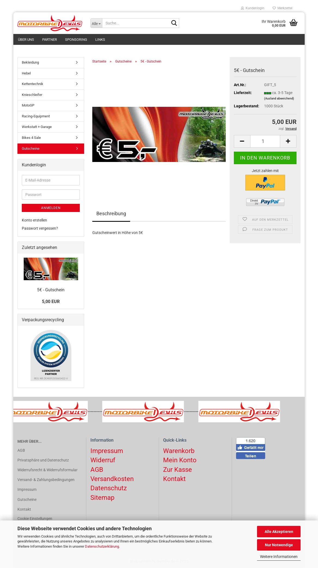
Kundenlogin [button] (252, 8)
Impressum (26, 489)
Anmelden (51, 208)
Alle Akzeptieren (279, 531)
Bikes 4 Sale (31, 138)
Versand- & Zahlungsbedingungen (46, 480)
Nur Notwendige (279, 545)
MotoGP (28, 105)
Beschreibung (111, 213)
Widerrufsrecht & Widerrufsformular (47, 470)
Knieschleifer (32, 95)
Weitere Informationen (279, 556)
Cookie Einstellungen (34, 518)
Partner (49, 40)
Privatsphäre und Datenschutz (43, 460)
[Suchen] (174, 23)
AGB (21, 450)
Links (100, 40)
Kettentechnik (32, 84)
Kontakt (24, 509)
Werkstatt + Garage (37, 127)
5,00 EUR (51, 301)
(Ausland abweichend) (279, 98)
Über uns (26, 40)
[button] (242, 141)
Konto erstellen (34, 220)
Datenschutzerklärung (102, 546)
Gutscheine (30, 148)
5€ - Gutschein (51, 289)
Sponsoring (76, 40)
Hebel (26, 73)
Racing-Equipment (36, 116)
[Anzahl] (265, 141)
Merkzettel (282, 8)
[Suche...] (96, 23)
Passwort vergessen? (40, 228)
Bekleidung (30, 62)
